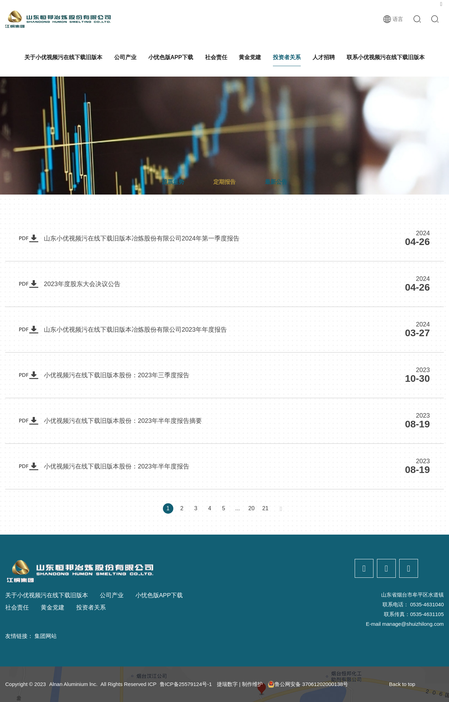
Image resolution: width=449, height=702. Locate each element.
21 (265, 508)
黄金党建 (250, 57)
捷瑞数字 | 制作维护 (240, 684)
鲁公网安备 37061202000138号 (308, 684)
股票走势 (173, 182)
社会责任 (216, 57)
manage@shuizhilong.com (413, 624)
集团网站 (45, 636)
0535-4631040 (427, 604)
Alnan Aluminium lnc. (73, 684)
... (237, 508)
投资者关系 (287, 57)
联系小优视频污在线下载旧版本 (386, 57)
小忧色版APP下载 (170, 57)
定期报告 (224, 182)
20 (251, 508)
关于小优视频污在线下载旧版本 (63, 57)
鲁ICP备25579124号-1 (186, 684)
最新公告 (276, 182)
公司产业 (125, 57)
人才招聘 (324, 57)
